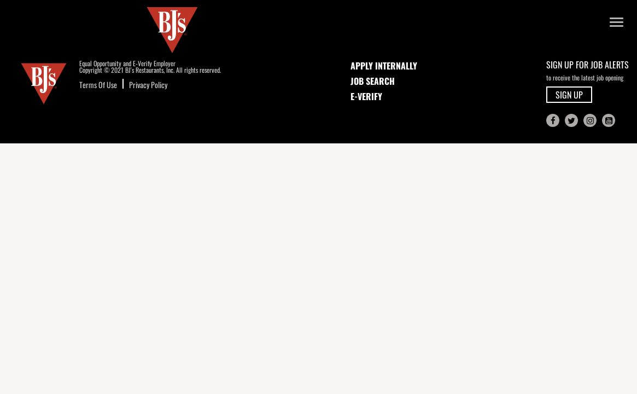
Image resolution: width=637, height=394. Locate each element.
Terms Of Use (98, 84)
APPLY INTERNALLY (383, 65)
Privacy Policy (148, 84)
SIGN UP (569, 94)
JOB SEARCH (372, 81)
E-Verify (366, 96)
